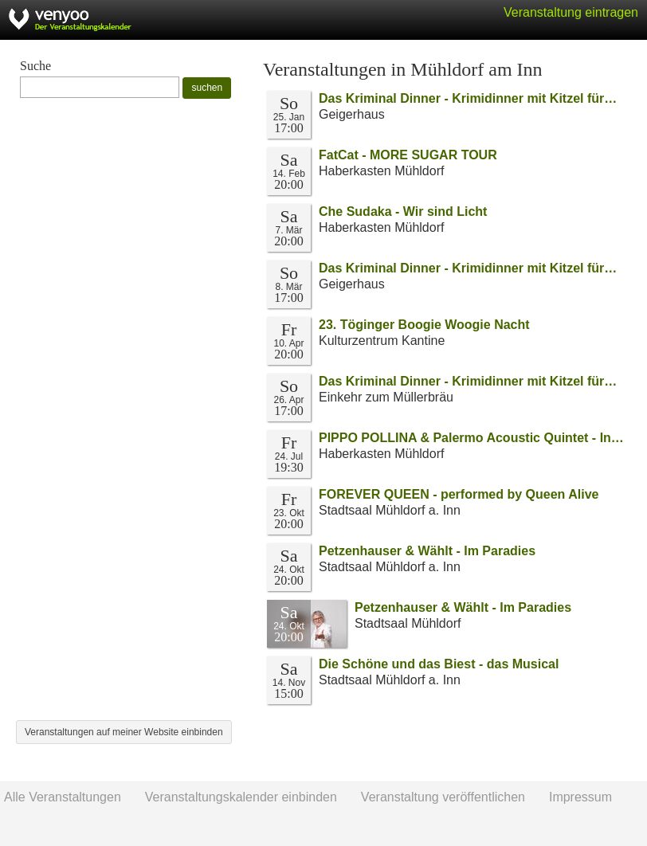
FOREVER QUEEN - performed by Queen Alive (458, 494)
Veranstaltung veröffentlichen (443, 797)
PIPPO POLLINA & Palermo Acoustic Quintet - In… (471, 438)
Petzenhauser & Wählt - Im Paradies (427, 551)
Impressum (580, 797)
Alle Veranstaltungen (62, 797)
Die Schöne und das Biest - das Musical (439, 664)
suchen (206, 87)
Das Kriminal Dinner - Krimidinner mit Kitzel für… (468, 98)
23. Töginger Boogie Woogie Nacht (424, 324)
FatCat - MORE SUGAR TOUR (408, 155)
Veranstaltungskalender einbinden (241, 797)
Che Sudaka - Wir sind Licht (403, 211)
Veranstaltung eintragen (571, 12)
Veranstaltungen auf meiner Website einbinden (124, 732)
